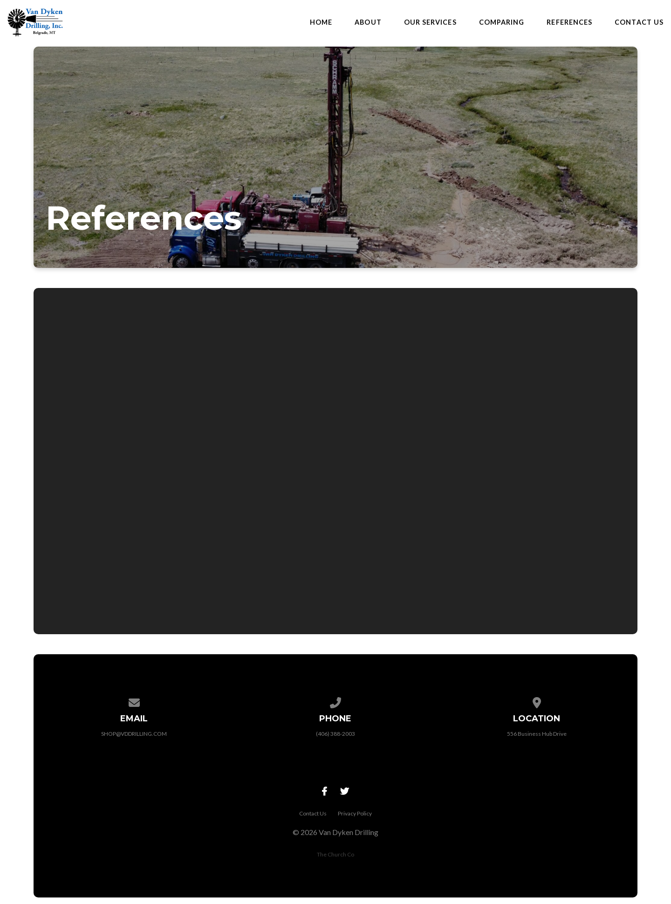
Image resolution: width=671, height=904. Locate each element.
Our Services (430, 22)
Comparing (502, 22)
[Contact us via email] (134, 701)
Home (321, 22)
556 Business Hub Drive (537, 733)
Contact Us (639, 22)
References (569, 22)
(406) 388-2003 (335, 733)
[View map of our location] (537, 701)
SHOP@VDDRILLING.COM (134, 733)
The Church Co (335, 854)
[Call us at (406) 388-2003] (335, 701)
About (368, 22)
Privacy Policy (355, 813)
